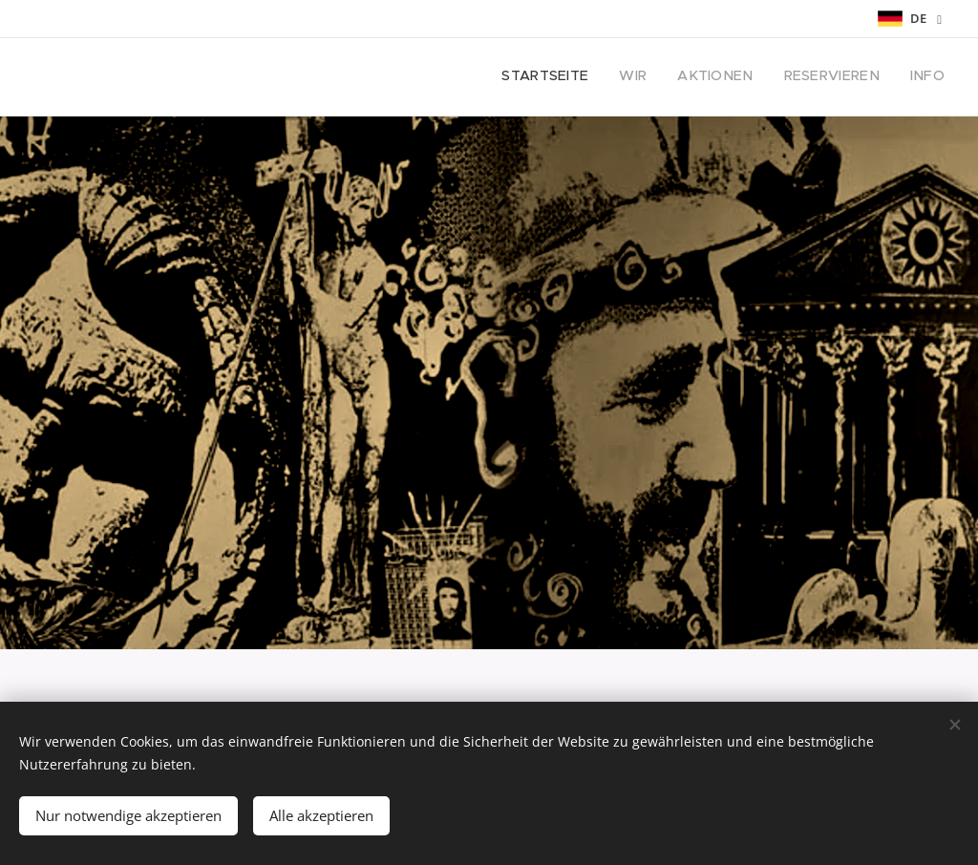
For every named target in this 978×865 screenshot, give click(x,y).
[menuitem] (828, 77)
